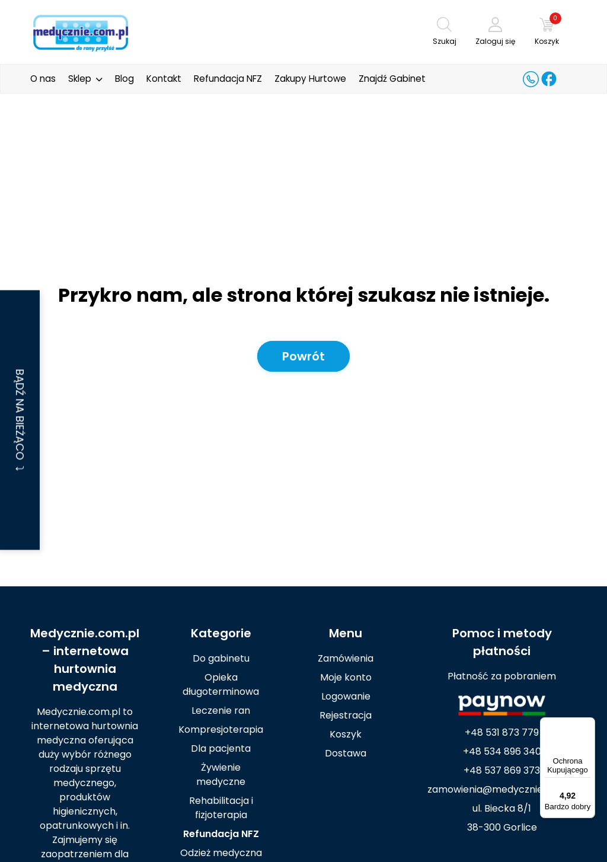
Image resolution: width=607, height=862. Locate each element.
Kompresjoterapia (220, 729)
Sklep (79, 78)
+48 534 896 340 (502, 751)
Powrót (303, 356)
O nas (43, 78)
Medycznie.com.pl (84, 633)
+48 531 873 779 (502, 732)
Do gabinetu (221, 658)
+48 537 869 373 (502, 770)
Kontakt (163, 78)
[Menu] (588, 724)
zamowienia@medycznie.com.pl (502, 789)
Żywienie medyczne (220, 774)
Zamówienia (345, 658)
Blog (124, 78)
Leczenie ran (220, 710)
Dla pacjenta (221, 748)
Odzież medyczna (221, 853)
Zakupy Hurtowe (310, 78)
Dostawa (345, 753)
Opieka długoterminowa (221, 684)
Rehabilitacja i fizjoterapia (221, 808)
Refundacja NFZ (228, 78)
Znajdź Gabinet (392, 78)
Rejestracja (346, 715)
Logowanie (345, 696)
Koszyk (346, 734)
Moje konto (346, 677)
